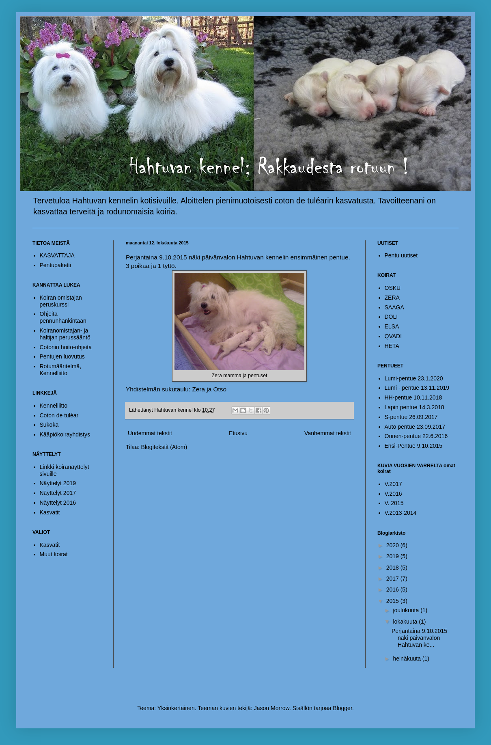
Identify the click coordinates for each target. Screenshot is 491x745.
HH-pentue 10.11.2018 (413, 397)
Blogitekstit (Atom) (164, 447)
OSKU (393, 288)
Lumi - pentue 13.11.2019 (417, 387)
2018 (393, 567)
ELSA (392, 326)
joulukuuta (406, 610)
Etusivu (238, 433)
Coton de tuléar (59, 415)
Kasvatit (50, 512)
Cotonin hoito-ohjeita (66, 347)
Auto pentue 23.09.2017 (415, 426)
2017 (393, 578)
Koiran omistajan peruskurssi (61, 301)
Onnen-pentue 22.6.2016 (416, 436)
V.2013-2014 (401, 513)
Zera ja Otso (209, 389)
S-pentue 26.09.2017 (411, 417)
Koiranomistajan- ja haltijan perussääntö (65, 334)
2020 (393, 545)
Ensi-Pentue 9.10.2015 (413, 446)
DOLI (391, 316)
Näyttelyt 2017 (58, 493)
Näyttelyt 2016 (58, 502)
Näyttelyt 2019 (58, 483)
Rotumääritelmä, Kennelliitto (61, 369)
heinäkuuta (407, 658)
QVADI (393, 336)
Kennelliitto (54, 405)
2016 (393, 589)
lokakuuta (406, 621)
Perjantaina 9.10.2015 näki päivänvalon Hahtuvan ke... (419, 638)
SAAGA (394, 307)
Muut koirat (54, 554)
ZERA (392, 297)
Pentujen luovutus (62, 356)
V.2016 (393, 493)
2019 (393, 556)
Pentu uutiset (401, 255)
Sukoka (49, 424)
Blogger (342, 708)
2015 (393, 601)
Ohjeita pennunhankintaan (63, 317)
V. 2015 (394, 503)
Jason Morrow (271, 708)
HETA (392, 346)
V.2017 (393, 484)
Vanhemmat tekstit (327, 433)
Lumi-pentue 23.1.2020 (414, 378)
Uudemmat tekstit (150, 433)
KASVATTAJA (57, 255)
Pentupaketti (55, 265)
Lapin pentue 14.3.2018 (414, 407)
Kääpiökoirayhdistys (65, 434)
